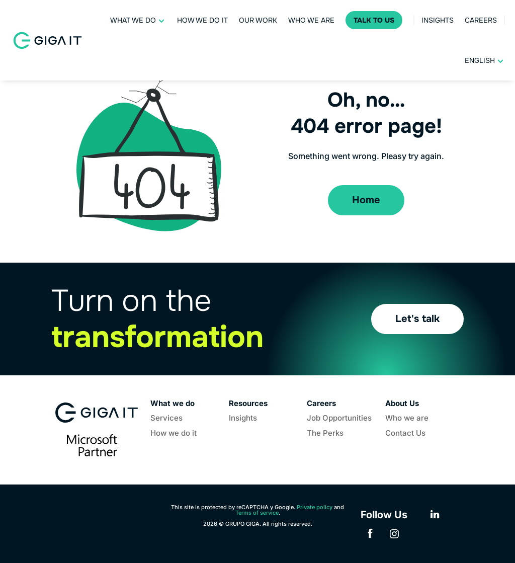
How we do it (202, 20)
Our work (258, 20)
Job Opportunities (339, 419)
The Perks (325, 434)
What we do (133, 20)
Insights (437, 20)
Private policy (314, 507)
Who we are (311, 20)
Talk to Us (374, 20)
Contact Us (405, 434)
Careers (481, 20)
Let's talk (417, 318)
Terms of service (257, 512)
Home (366, 200)
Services (166, 419)
